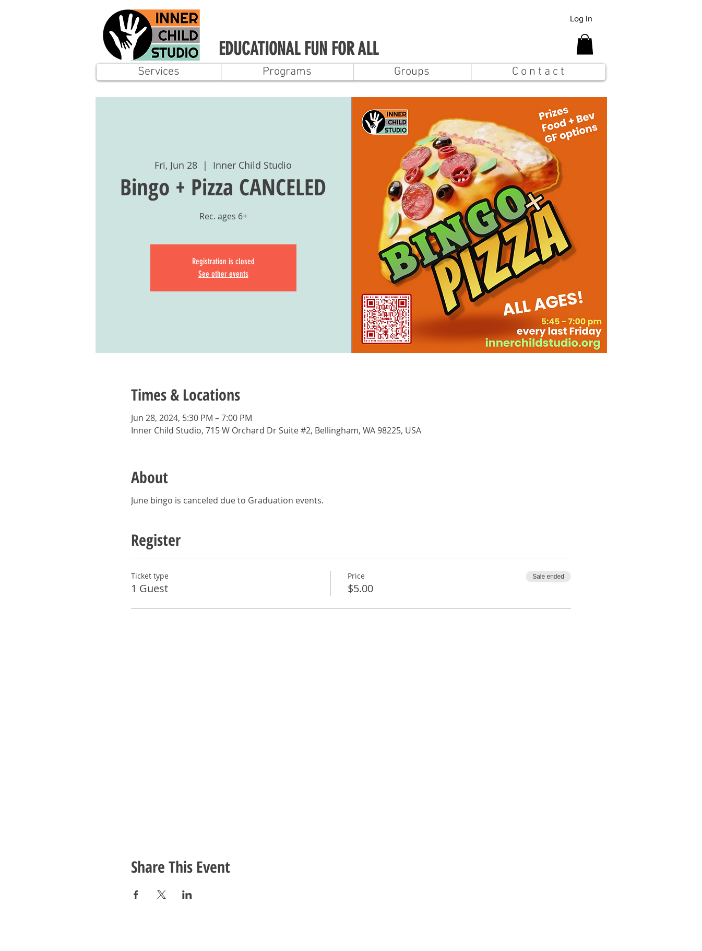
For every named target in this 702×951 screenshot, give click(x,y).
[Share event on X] (161, 894)
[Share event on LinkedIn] (187, 894)
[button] (584, 44)
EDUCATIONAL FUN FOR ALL (298, 49)
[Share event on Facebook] (136, 894)
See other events (223, 274)
